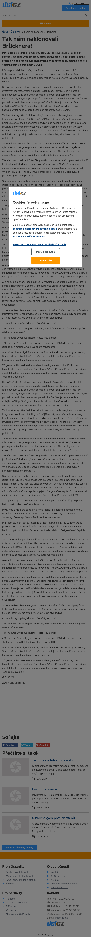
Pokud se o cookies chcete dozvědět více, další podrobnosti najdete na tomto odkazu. (39, 246)
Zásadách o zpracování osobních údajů (35, 229)
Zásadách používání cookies (29, 236)
